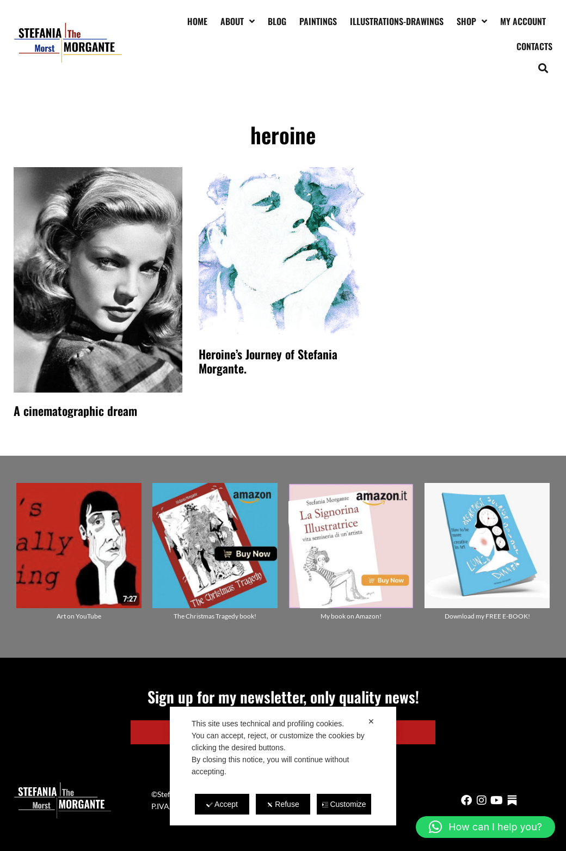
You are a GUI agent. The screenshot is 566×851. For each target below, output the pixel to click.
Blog (277, 21)
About (237, 21)
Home (197, 21)
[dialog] (283, 766)
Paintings (318, 21)
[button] (543, 68)
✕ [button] (371, 721)
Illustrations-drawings (397, 21)
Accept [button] (222, 804)
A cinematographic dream (75, 410)
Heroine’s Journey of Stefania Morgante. (268, 361)
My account (523, 21)
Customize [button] (344, 804)
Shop (472, 21)
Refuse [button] (283, 804)
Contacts (534, 46)
